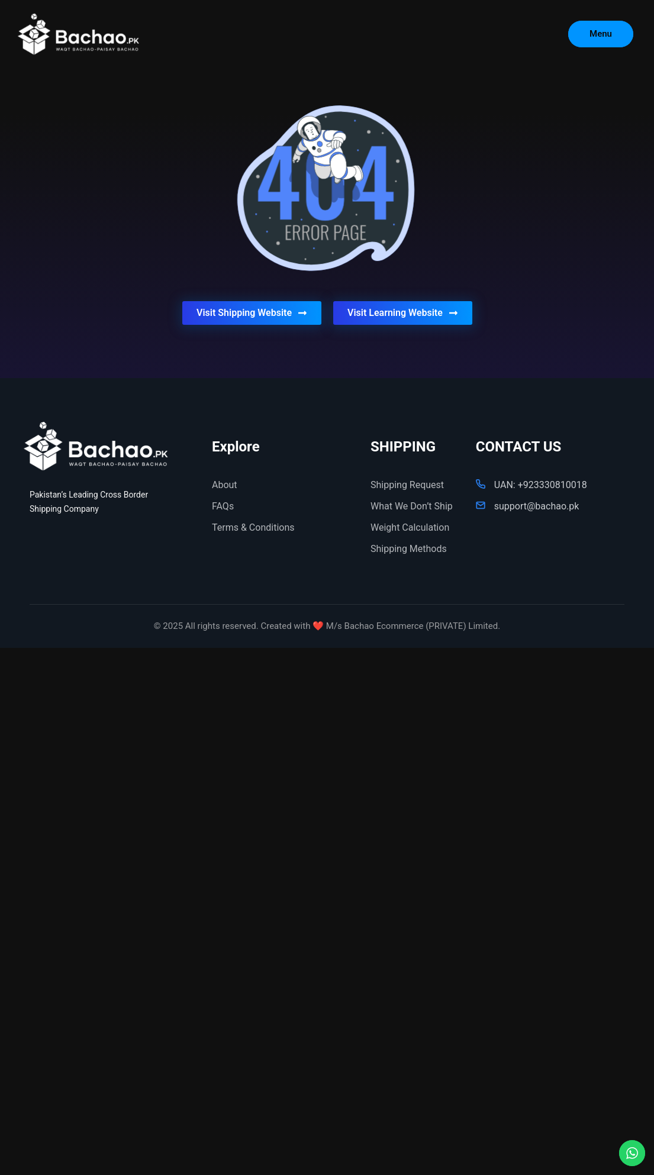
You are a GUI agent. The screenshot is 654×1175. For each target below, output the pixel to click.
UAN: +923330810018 (540, 484)
